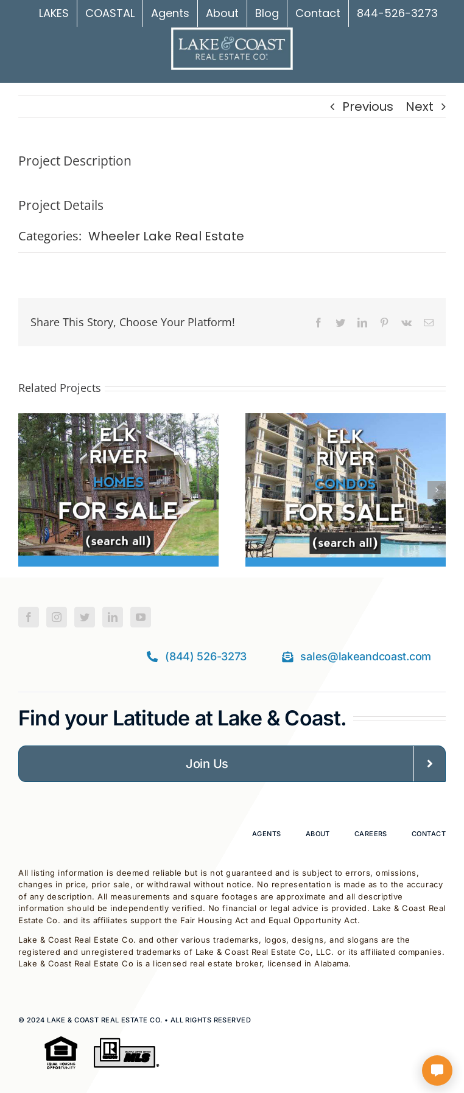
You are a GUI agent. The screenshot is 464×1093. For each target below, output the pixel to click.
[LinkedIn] (112, 617)
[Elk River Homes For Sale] (118, 422)
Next (420, 106)
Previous (367, 106)
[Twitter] (84, 617)
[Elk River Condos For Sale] (345, 422)
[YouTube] (140, 617)
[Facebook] (28, 617)
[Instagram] (56, 617)
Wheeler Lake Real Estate (166, 236)
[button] (27, 490)
